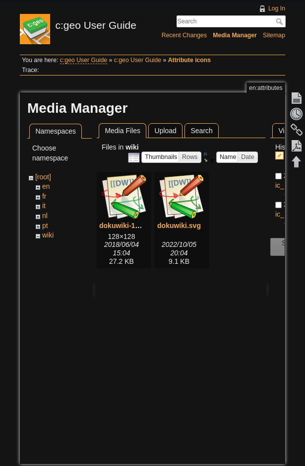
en (46, 186)
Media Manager (235, 35)
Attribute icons (189, 60)
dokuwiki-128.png (128, 226)
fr (44, 196)
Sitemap (274, 35)
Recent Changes (184, 35)
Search (280, 21)
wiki (48, 235)
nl (45, 216)
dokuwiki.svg (179, 226)
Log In (276, 8)
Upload (166, 131)
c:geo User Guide (83, 60)
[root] (43, 177)
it (44, 206)
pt (45, 226)
